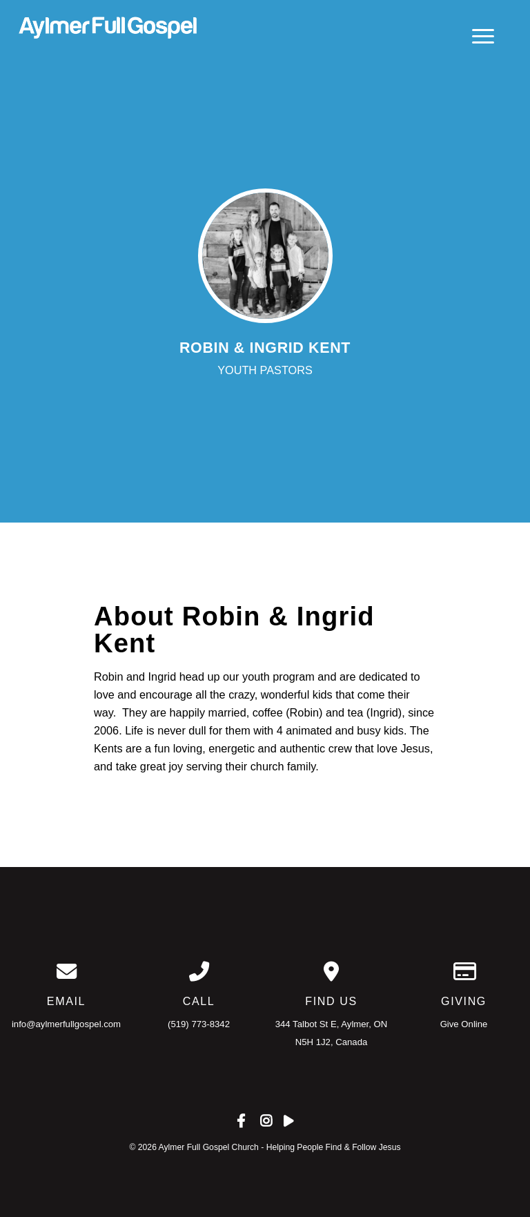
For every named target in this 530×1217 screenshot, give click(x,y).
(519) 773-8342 (199, 1024)
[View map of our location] (331, 972)
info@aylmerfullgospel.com (66, 1024)
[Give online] (463, 972)
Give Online (464, 1024)
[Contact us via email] (66, 972)
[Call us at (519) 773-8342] (198, 972)
